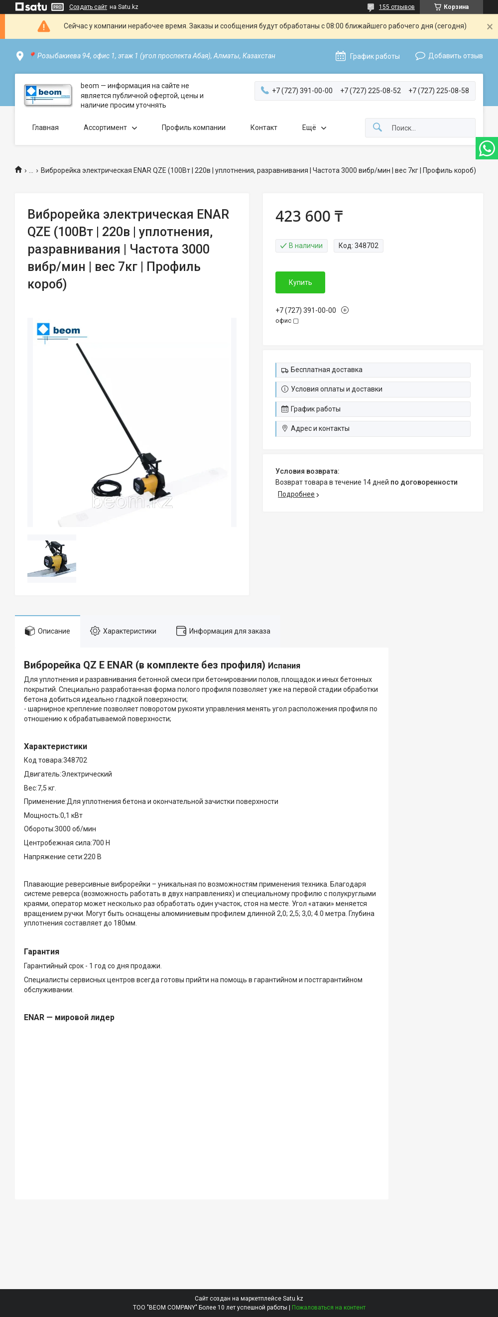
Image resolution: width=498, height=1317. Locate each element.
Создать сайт (88, 6)
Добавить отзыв (455, 56)
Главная (45, 128)
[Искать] (377, 127)
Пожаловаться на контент (329, 1307)
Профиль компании (194, 128)
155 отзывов (397, 6)
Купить (300, 282)
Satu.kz (293, 1298)
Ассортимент (105, 128)
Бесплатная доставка (327, 370)
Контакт (263, 128)
